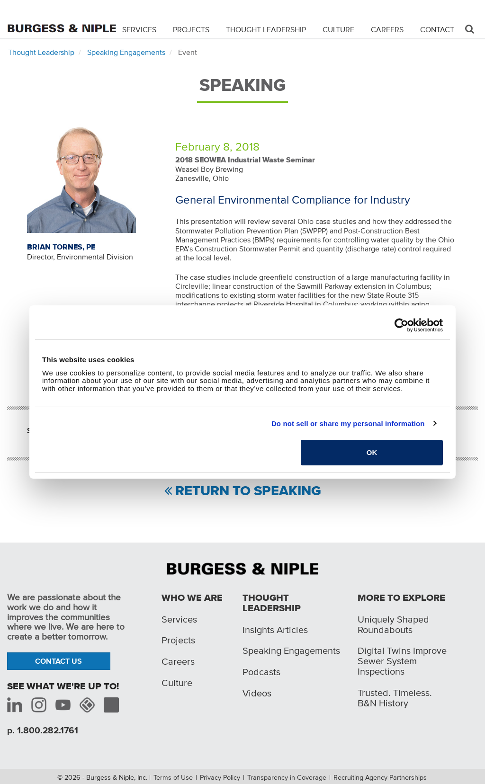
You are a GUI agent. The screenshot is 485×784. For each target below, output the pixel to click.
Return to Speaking (248, 491)
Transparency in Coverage (286, 777)
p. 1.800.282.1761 (42, 730)
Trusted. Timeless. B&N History (395, 697)
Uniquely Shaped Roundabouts (393, 624)
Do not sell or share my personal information (348, 423)
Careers (387, 29)
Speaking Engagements (126, 52)
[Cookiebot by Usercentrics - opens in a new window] (401, 325)
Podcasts (261, 672)
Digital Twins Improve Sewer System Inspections (402, 661)
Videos (256, 693)
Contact (437, 29)
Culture (338, 29)
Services (139, 29)
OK (372, 452)
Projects (191, 29)
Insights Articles (275, 629)
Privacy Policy (220, 777)
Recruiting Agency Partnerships (380, 777)
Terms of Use (173, 777)
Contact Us (58, 661)
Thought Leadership (266, 29)
